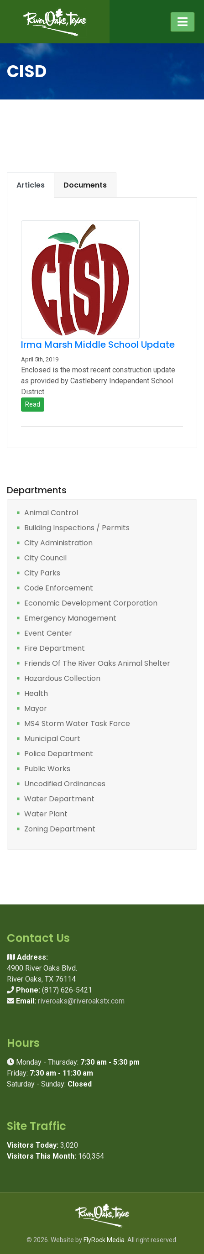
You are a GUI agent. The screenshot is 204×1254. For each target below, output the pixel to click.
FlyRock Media (104, 1240)
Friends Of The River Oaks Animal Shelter (97, 663)
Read (32, 404)
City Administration (58, 543)
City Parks (42, 573)
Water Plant (46, 814)
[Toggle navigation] (182, 22)
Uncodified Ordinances (64, 784)
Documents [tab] (85, 185)
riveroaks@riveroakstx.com (81, 1001)
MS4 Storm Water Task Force (77, 724)
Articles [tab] (30, 185)
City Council (45, 558)
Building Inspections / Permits (77, 528)
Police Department (58, 754)
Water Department (59, 799)
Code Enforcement (58, 588)
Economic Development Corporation (90, 603)
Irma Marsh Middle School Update (98, 344)
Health (36, 694)
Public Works (47, 769)
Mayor (35, 709)
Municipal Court (52, 739)
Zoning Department (59, 829)
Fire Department (54, 648)
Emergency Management (70, 618)
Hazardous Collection (62, 678)
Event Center (48, 633)
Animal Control (51, 513)
